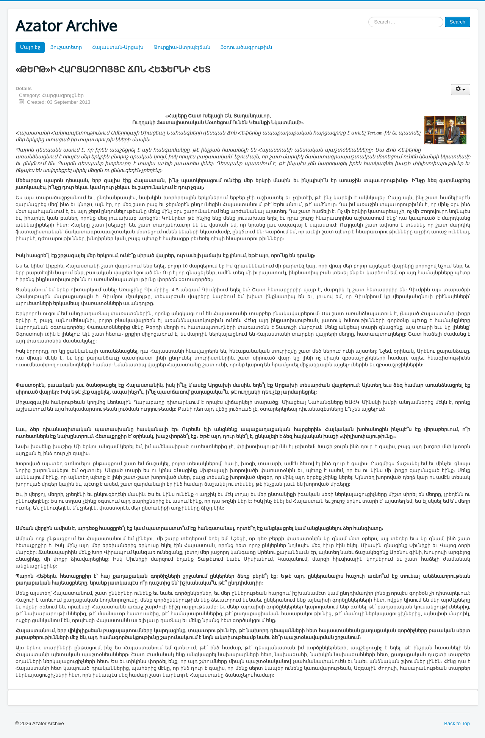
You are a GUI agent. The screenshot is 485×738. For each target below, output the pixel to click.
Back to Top (457, 723)
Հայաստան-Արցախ (118, 47)
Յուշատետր (66, 47)
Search (457, 22)
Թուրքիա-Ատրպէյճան (181, 47)
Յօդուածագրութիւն (246, 47)
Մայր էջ (30, 47)
